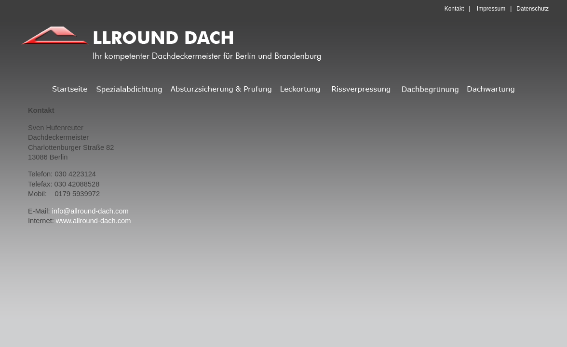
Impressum (491, 8)
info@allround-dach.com (90, 211)
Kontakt (454, 8)
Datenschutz (532, 8)
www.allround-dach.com (93, 221)
